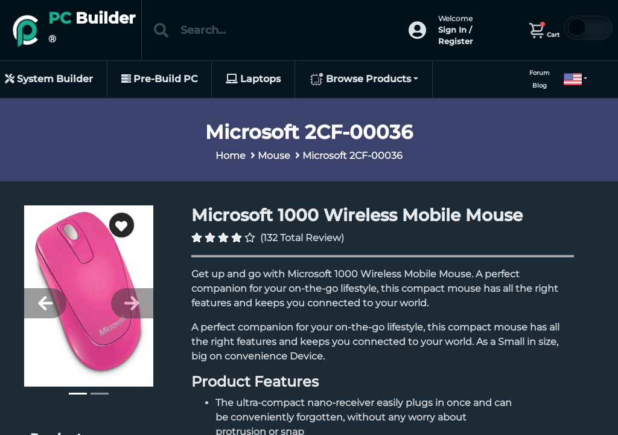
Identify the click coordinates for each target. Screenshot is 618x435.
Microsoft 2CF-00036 (352, 155)
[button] (570, 79)
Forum (539, 73)
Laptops (253, 79)
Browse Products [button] (360, 79)
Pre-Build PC (159, 79)
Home (230, 155)
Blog (539, 85)
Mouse (274, 155)
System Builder (49, 79)
